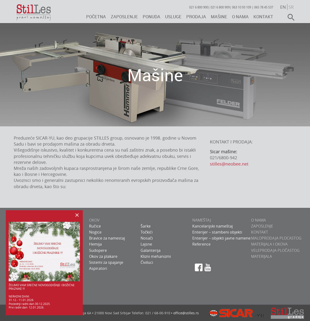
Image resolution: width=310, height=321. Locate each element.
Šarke (146, 226)
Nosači (147, 238)
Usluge (173, 16)
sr (291, 7)
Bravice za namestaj (107, 238)
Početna (96, 16)
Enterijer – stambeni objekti (217, 232)
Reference (201, 244)
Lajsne (146, 244)
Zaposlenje (124, 16)
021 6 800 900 (198, 7)
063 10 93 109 (241, 7)
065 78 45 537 (263, 7)
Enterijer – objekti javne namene (221, 238)
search (289, 17)
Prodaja (196, 16)
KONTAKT (259, 232)
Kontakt (263, 16)
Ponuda (151, 16)
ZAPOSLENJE (262, 226)
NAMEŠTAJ (201, 220)
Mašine (219, 16)
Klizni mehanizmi (156, 256)
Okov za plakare (103, 256)
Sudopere (98, 250)
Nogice (95, 232)
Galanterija (151, 250)
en (283, 7)
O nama (240, 16)
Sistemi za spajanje (106, 262)
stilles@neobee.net (229, 164)
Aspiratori (98, 268)
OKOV (94, 220)
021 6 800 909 (220, 7)
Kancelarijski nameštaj (212, 226)
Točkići (147, 232)
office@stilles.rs (186, 313)
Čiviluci (147, 262)
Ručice (95, 226)
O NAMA (258, 220)
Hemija (95, 244)
